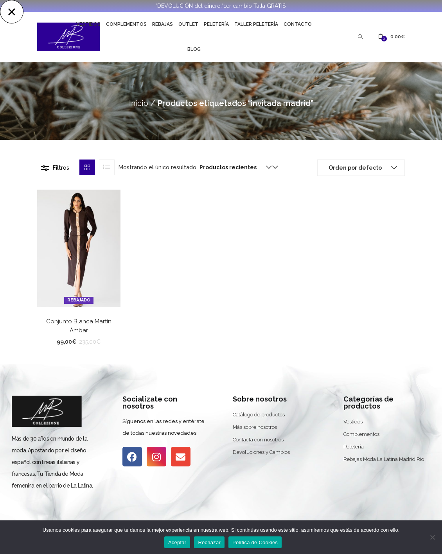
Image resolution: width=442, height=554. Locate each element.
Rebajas (162, 24)
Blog (194, 49)
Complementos (126, 24)
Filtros (61, 168)
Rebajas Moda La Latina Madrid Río (383, 459)
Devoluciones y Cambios (261, 452)
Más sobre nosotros (255, 427)
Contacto (298, 24)
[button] (391, 36)
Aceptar (177, 542)
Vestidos (88, 24)
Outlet (188, 24)
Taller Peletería (256, 24)
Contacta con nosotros (258, 440)
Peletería (216, 24)
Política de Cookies (255, 542)
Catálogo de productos (259, 415)
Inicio (138, 103)
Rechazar (209, 542)
